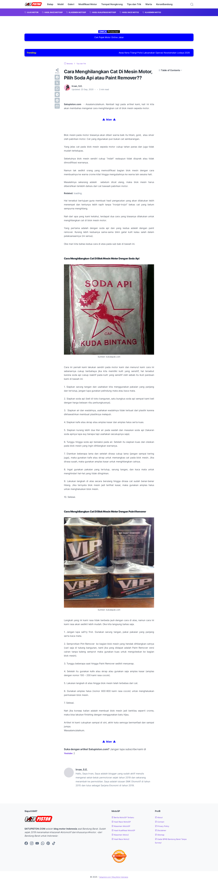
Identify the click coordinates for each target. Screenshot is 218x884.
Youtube (69, 754)
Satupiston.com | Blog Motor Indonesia (113, 878)
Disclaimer (162, 831)
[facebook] (57, 78)
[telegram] (57, 95)
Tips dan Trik (134, 4)
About (159, 818)
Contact (160, 823)
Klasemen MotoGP (123, 827)
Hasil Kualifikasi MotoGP (126, 831)
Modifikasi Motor (87, 4)
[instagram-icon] (31, 845)
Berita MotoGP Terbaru (125, 818)
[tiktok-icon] (53, 845)
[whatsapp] (57, 90)
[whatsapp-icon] (42, 845)
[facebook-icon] (26, 845)
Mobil (60, 4)
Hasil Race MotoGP (123, 823)
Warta (148, 4)
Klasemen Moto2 (122, 835)
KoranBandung (164, 4)
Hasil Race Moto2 (122, 840)
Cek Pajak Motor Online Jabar (109, 37)
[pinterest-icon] (48, 845)
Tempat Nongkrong (112, 4)
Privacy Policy (164, 827)
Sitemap (161, 835)
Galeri (71, 4)
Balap (50, 4)
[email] (57, 107)
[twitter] (57, 84)
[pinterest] (57, 101)
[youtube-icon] (37, 845)
